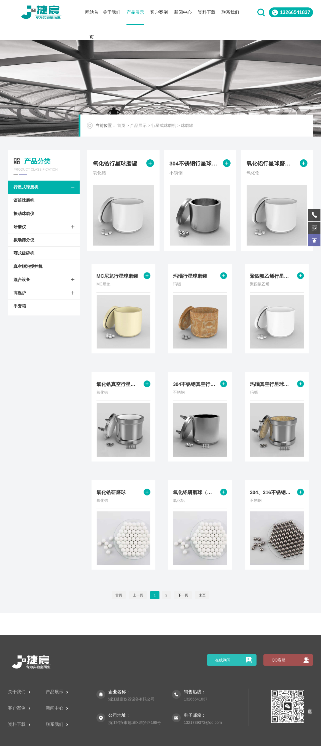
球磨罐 (195, 128)
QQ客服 (278, 707)
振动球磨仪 (21, 213)
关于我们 (19, 739)
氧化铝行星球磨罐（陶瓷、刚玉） (271, 164)
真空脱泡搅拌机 (25, 266)
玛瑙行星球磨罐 (193, 285)
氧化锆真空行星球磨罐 (119, 393)
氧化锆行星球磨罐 (115, 164)
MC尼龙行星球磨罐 (119, 285)
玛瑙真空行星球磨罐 (272, 393)
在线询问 (223, 707)
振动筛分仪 (21, 240)
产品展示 (146, 128)
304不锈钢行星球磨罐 (194, 164)
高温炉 (17, 292)
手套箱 (17, 306)
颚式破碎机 (21, 253)
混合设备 (19, 279)
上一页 (144, 595)
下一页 (176, 595)
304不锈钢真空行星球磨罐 (196, 393)
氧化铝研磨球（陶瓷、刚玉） (196, 501)
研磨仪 (17, 226)
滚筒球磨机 (21, 200)
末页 (190, 595)
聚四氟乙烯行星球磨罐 (272, 285)
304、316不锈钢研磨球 (272, 501)
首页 (129, 128)
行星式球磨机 (171, 128)
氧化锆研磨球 (114, 501)
